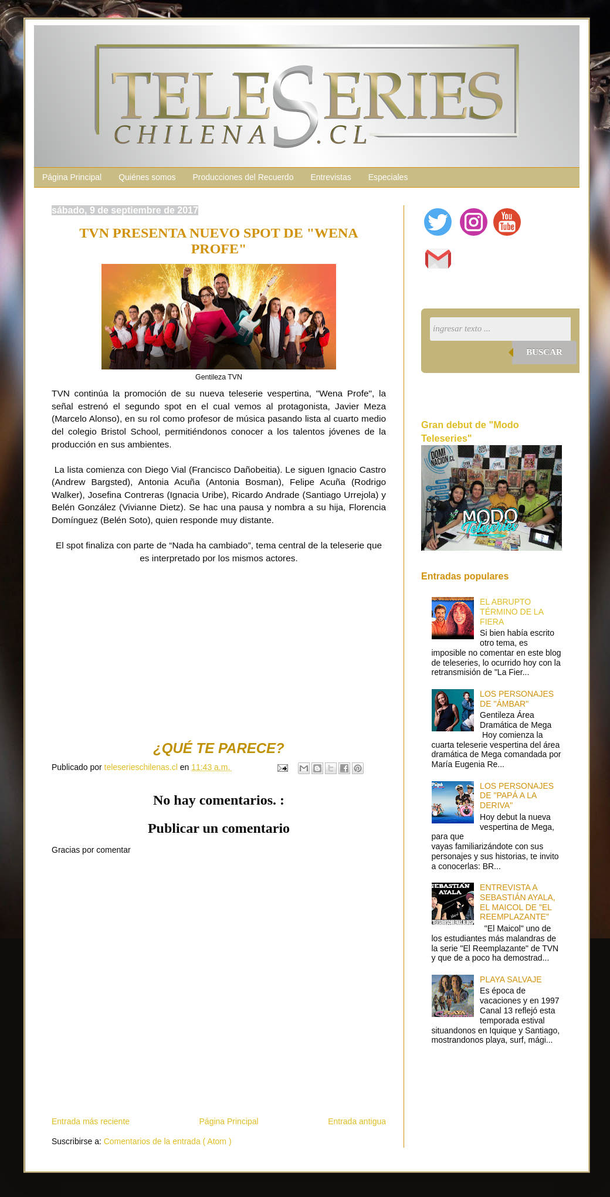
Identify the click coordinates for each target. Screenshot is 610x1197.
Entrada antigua (357, 1121)
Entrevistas (330, 177)
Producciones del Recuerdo (242, 177)
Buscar (544, 352)
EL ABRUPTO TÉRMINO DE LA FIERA (511, 611)
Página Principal (71, 177)
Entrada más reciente (91, 1121)
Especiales (388, 177)
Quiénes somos (146, 177)
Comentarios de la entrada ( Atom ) (168, 1141)
